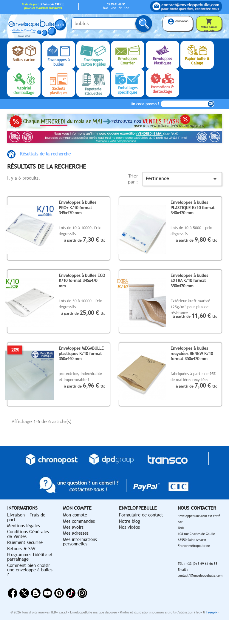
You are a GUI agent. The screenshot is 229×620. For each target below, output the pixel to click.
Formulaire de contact (141, 514)
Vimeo (70, 593)
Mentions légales (23, 525)
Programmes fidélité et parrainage (30, 557)
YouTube (47, 593)
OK (211, 104)
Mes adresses (76, 533)
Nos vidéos (129, 527)
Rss (36, 593)
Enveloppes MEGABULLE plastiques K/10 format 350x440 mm (81, 353)
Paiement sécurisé (25, 542)
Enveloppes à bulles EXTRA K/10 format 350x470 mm (189, 280)
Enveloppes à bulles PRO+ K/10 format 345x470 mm (77, 207)
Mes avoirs (73, 527)
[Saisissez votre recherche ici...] (108, 23)
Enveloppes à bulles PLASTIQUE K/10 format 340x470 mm (193, 207)
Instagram (82, 593)
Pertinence (182, 179)
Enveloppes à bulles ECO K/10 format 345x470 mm (82, 280)
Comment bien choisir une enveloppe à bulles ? (29, 570)
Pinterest (59, 593)
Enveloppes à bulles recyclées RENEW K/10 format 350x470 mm (192, 353)
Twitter (24, 593)
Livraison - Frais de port (26, 517)
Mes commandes (79, 521)
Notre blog (129, 521)
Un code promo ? (145, 104)
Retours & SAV (21, 548)
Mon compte (75, 514)
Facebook (12, 593)
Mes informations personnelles (80, 541)
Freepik (211, 612)
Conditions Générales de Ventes (28, 534)
